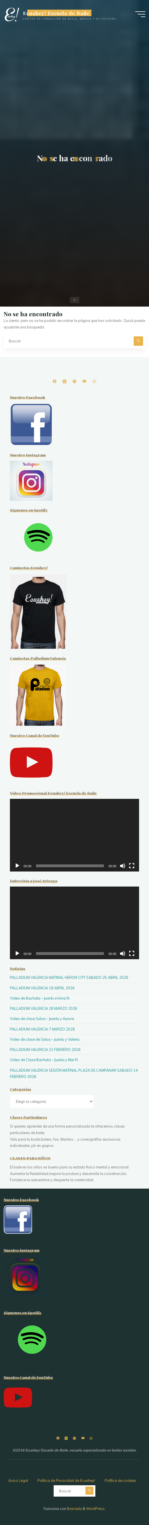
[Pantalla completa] (132, 866)
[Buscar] (138, 341)
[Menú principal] (140, 14)
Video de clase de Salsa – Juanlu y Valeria (44, 1039)
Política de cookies (120, 1480)
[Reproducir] (17, 866)
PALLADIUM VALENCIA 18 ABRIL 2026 (42, 988)
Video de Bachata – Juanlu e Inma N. (40, 998)
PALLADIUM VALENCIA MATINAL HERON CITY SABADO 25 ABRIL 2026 (69, 977)
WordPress (95, 1508)
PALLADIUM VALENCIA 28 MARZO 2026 (43, 1008)
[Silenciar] (122, 866)
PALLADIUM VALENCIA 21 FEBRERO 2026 (45, 1049)
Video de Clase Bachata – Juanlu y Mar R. (44, 1059)
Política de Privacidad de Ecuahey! (66, 1480)
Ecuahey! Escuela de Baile (56, 13)
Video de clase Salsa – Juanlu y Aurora (42, 1018)
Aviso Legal (18, 1480)
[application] (74, 835)
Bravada (74, 1508)
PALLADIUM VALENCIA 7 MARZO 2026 (42, 1029)
